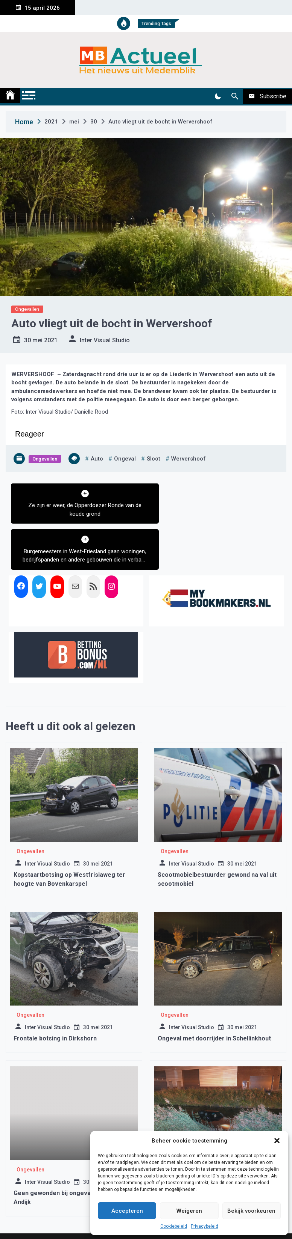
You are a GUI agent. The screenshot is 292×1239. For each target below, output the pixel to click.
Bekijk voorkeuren (251, 1210)
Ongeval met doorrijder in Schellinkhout (214, 992)
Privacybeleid (204, 1226)
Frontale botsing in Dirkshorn (55, 992)
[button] (277, 1140)
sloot (153, 458)
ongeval (125, 458)
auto (97, 458)
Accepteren (127, 1210)
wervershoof (188, 458)
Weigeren (189, 1210)
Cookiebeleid (173, 1226)
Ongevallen (27, 309)
